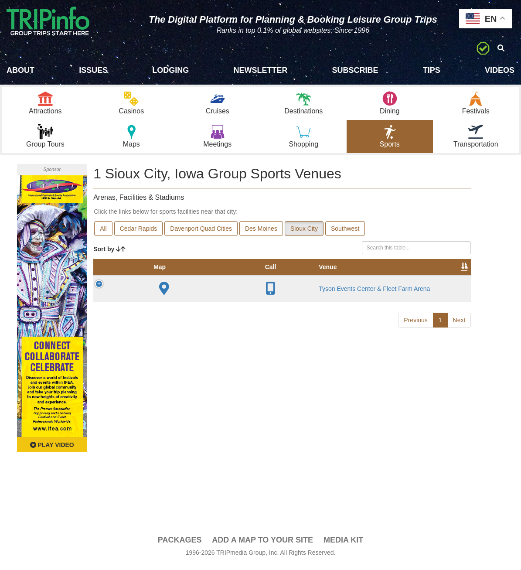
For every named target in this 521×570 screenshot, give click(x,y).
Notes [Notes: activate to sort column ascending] (312, 279)
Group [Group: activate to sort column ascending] (448, 279)
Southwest (345, 232)
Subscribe (355, 70)
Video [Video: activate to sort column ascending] (382, 279)
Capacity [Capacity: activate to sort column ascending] (275, 279)
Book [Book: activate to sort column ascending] (414, 279)
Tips (431, 70)
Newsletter (260, 70)
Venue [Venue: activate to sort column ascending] (154, 279)
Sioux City (304, 232)
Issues (93, 70)
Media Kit (343, 544)
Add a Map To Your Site (262, 544)
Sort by (109, 253)
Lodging (170, 70)
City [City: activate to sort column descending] (197, 279)
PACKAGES (180, 544)
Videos (499, 70)
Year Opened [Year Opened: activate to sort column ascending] (232, 275)
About (20, 70)
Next (459, 358)
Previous (415, 358)
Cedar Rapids (138, 232)
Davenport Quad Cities (201, 232)
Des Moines (261, 232)
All (103, 232)
